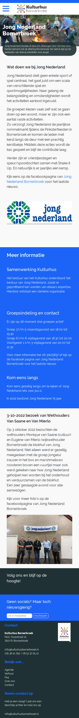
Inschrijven (40, 615)
